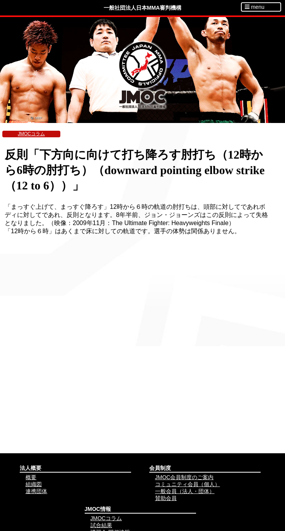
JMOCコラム (31, 134)
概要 (31, 477)
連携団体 (36, 491)
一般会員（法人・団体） (185, 491)
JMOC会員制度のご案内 (184, 477)
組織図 (34, 484)
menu (255, 7)
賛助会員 (166, 498)
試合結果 (101, 525)
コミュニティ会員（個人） (187, 484)
